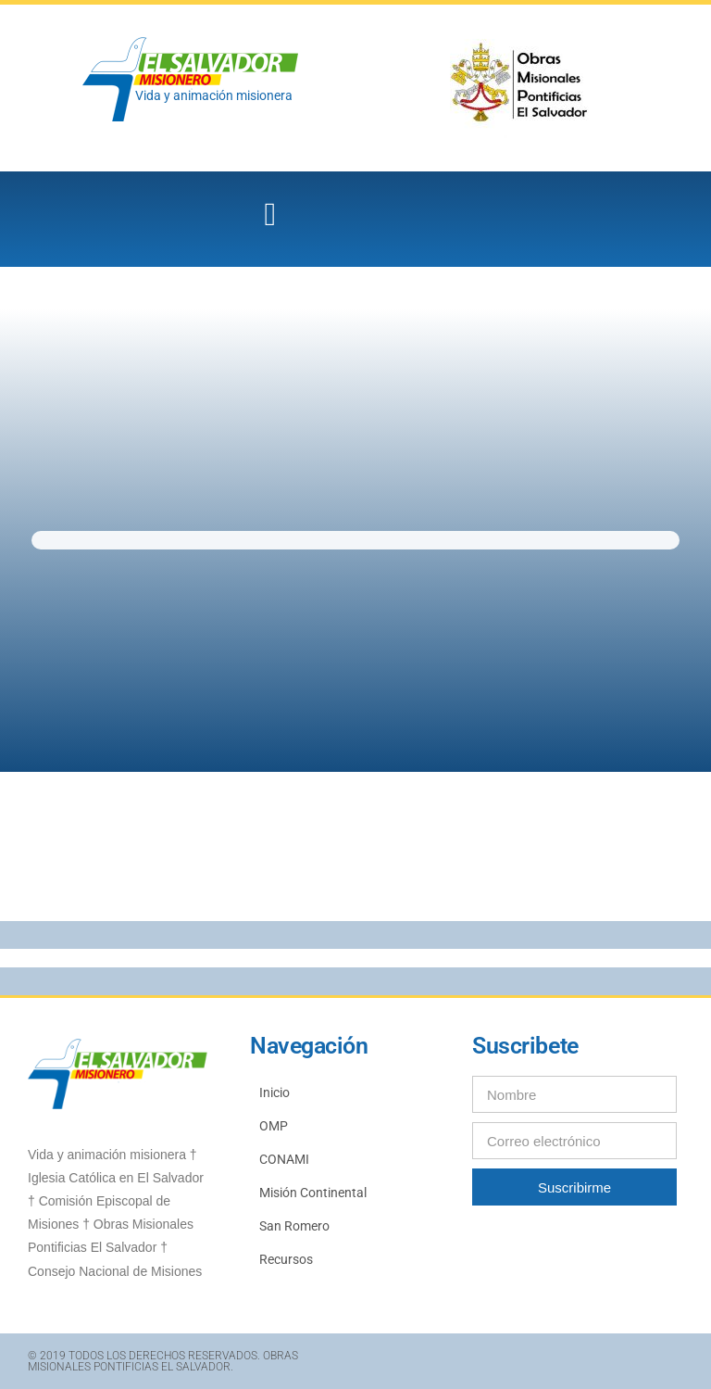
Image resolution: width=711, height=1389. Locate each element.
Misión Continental (313, 1192)
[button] (270, 214)
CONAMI (284, 1159)
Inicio (274, 1092)
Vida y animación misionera (214, 95)
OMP (273, 1125)
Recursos (286, 1259)
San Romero (294, 1226)
